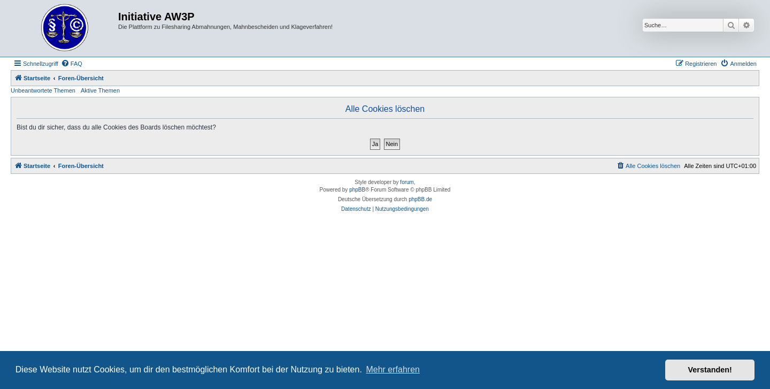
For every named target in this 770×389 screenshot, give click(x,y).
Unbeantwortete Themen (43, 90)
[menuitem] (71, 63)
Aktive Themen (100, 90)
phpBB (357, 190)
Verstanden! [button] (710, 369)
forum (407, 182)
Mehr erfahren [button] (393, 369)
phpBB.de (420, 199)
